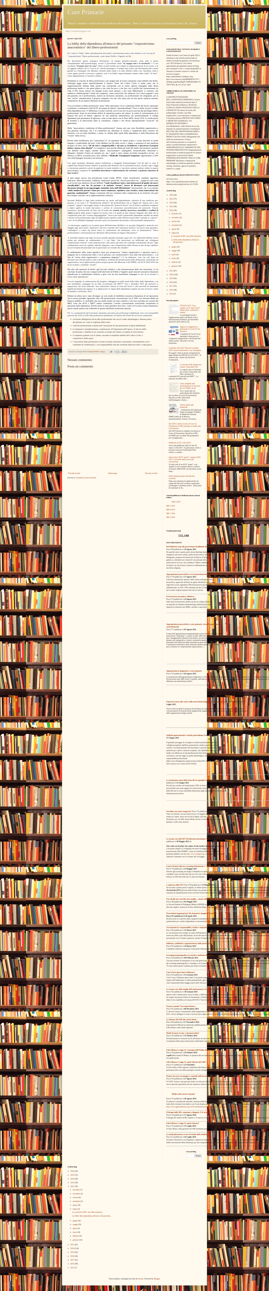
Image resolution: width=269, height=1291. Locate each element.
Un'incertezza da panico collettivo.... (181, 596)
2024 (171, 203)
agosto (174, 229)
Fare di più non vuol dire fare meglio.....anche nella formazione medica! (195, 899)
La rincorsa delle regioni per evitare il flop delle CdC (190, 366)
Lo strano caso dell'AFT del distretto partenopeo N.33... (188, 839)
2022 (171, 210)
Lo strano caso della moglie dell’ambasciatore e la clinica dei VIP (192, 989)
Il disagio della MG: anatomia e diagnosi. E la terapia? (188, 1112)
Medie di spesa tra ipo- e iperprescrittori (182, 1033)
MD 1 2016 (170, 513)
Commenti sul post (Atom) (86, 478)
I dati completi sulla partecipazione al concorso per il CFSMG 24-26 (190, 386)
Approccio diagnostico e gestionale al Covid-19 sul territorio (190, 329)
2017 (171, 286)
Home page (112, 473)
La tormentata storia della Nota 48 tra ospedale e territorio (190, 780)
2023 (171, 206)
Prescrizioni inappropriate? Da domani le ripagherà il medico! (191, 913)
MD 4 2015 (176, 502)
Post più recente (74, 473)
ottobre (174, 221)
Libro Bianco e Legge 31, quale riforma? (182, 1123)
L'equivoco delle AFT (175, 885)
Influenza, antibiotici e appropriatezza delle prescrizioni (189, 943)
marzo (174, 258)
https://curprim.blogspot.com (78, 31)
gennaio (174, 266)
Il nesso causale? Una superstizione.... (181, 1006)
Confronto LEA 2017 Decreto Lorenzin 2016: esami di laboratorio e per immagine (185, 349)
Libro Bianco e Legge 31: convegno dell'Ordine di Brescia (189, 1050)
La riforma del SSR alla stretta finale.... (182, 1020)
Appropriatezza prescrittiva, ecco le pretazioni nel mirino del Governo (194, 574)
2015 (171, 294)
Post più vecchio (151, 473)
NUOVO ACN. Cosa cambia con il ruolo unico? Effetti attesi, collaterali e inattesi (190, 309)
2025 (171, 199)
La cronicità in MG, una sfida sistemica (186, 236)
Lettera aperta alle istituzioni (187, 406)
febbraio (174, 262)
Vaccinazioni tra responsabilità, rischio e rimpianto (187, 927)
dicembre (175, 214)
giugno (174, 247)
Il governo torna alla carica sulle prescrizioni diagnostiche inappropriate (195, 702)
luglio (173, 233)
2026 (171, 195)
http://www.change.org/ (196, 854)
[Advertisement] (112, 449)
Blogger (157, 1279)
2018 (171, 282)
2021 (171, 271)
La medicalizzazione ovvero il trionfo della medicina (187, 1134)
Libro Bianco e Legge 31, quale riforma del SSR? (186, 1062)
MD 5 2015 (170, 506)
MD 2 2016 (170, 517)
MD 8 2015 (170, 510)
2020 (171, 275)
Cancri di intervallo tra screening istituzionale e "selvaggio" (190, 866)
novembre (175, 218)
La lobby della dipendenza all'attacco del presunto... (92, 1216)
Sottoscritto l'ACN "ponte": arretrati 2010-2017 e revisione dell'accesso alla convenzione (185, 459)
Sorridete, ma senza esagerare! (178, 811)
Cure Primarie (85, 12)
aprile (173, 255)
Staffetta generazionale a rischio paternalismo (184, 735)
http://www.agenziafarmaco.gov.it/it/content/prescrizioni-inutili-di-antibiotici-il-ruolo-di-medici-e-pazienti (206, 1107)
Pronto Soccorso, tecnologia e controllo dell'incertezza (188, 1076)
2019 (171, 278)
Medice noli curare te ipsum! (183, 1094)
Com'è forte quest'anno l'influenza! (180, 972)
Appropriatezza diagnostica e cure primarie (184, 671)
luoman (140, 1279)
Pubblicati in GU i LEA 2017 (180, 443)
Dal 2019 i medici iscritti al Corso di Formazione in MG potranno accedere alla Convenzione (185, 426)
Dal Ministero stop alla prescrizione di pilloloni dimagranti (190, 547)
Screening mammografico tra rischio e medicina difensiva (189, 955)
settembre (175, 225)
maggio (174, 251)
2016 (171, 290)
